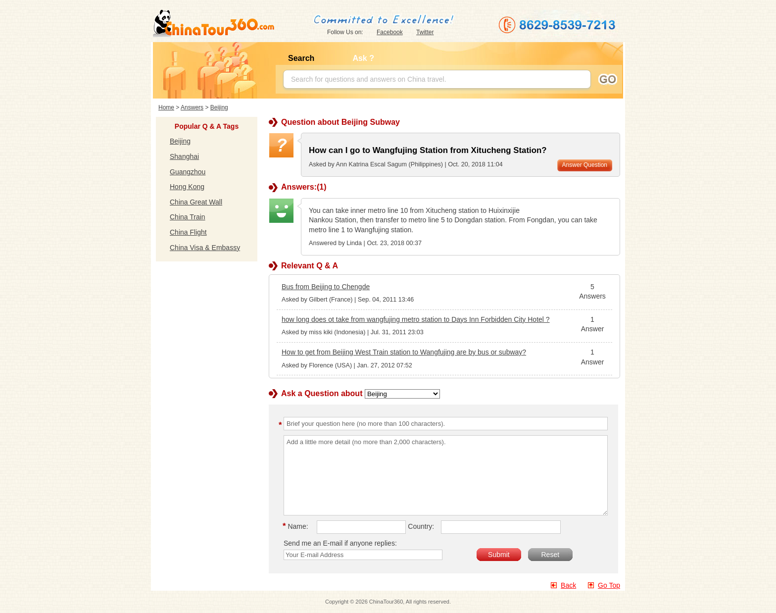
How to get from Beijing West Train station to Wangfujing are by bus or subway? (404, 352)
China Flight (188, 232)
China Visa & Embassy (205, 248)
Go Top (609, 585)
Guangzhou (187, 172)
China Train (187, 217)
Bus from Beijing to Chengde (326, 287)
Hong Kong (187, 187)
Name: (297, 526)
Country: (421, 526)
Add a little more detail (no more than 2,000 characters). (446, 475)
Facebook (390, 32)
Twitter (425, 32)
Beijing (219, 107)
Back (568, 585)
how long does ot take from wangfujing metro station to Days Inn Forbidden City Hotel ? (416, 319)
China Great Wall (196, 202)
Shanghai (184, 156)
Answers (192, 107)
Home (166, 107)
